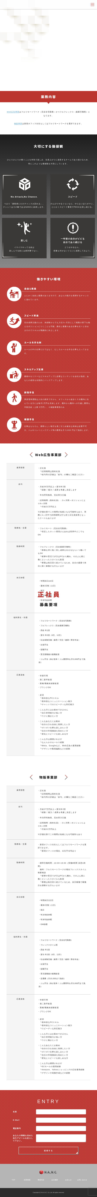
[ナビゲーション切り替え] (92, 4)
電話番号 (17, 1128)
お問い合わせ (82, 1180)
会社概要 (54, 1180)
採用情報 (27, 1180)
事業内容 (41, 1180)
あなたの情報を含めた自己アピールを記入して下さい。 (23, 1138)
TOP (13, 1180)
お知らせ (68, 1180)
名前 (15, 1112)
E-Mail (16, 1120)
